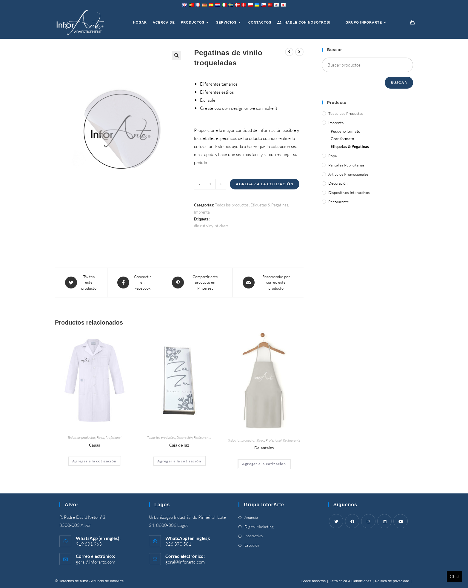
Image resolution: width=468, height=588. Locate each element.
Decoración (184, 437)
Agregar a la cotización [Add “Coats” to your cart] (94, 461)
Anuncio (251, 517)
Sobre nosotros (313, 581)
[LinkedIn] (384, 521)
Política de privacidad (392, 581)
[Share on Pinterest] (197, 282)
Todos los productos (232, 205)
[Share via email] (268, 282)
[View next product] (299, 52)
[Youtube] (400, 521)
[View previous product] (289, 52)
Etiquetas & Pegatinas (269, 205)
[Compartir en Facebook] (134, 282)
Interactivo (253, 535)
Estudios (251, 545)
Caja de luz (179, 444)
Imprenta (202, 212)
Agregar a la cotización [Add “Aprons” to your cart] (264, 464)
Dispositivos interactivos (349, 192)
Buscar (399, 82)
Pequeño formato (345, 131)
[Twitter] (336, 521)
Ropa (100, 437)
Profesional (113, 437)
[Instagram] (368, 521)
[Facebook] (352, 521)
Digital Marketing (259, 526)
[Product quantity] (210, 184)
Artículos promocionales (348, 174)
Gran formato (342, 138)
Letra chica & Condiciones (350, 581)
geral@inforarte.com (95, 562)
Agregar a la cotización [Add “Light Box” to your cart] (179, 461)
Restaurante (202, 437)
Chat (454, 576)
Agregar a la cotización (264, 184)
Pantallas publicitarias (346, 165)
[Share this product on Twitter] (81, 282)
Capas (94, 444)
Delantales (264, 447)
